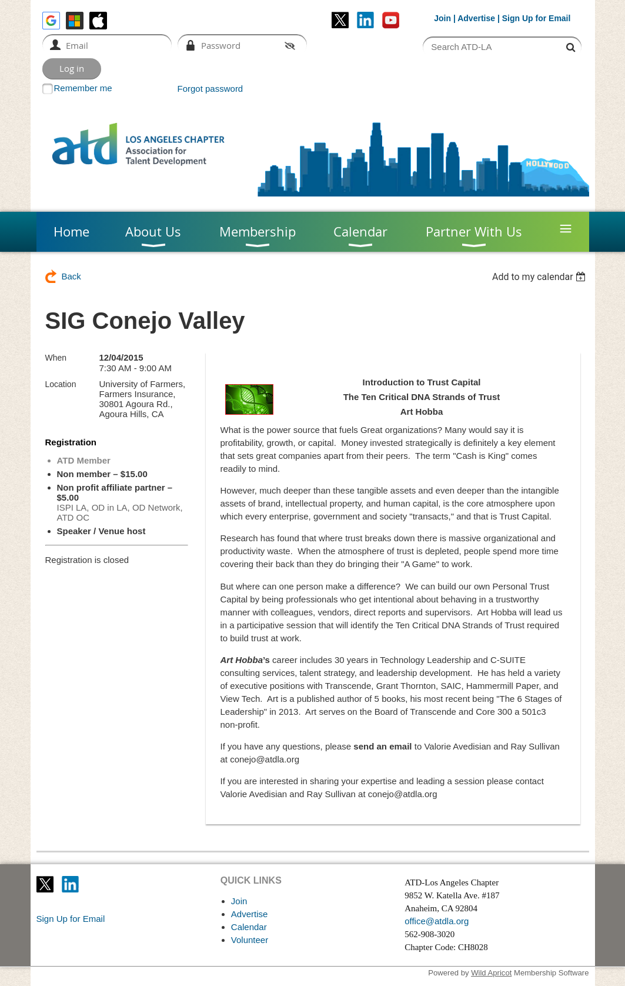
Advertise (476, 18)
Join (442, 18)
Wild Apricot (491, 972)
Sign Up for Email (70, 919)
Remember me (83, 88)
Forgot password (210, 89)
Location (60, 384)
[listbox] (540, 276)
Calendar (249, 927)
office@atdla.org (437, 921)
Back (71, 276)
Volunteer (249, 940)
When (56, 357)
